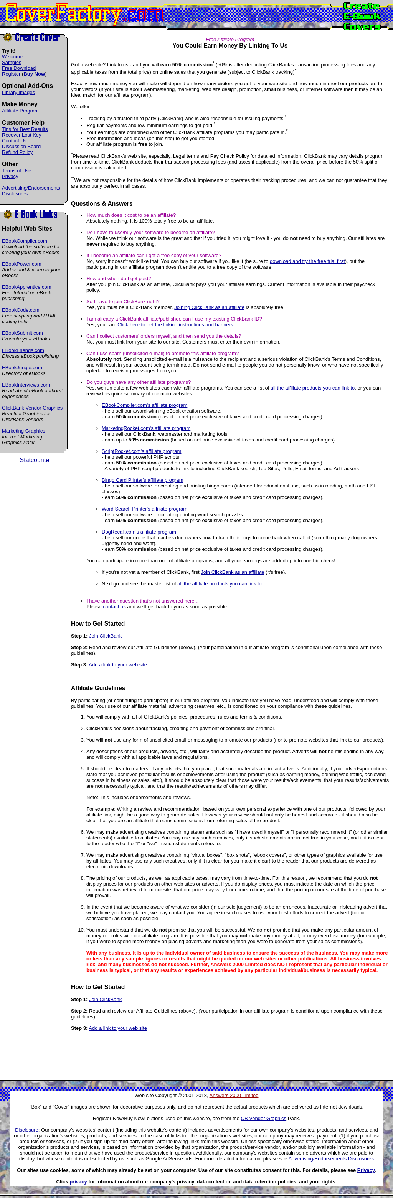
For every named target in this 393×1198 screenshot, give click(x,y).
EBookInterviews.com (26, 385)
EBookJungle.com (22, 367)
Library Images (18, 92)
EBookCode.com (21, 310)
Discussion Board (21, 146)
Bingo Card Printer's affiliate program (142, 480)
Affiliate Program (20, 111)
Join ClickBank (105, 636)
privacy (78, 1182)
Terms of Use (16, 171)
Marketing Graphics (23, 431)
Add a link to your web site (118, 665)
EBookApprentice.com (26, 287)
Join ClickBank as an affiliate (232, 572)
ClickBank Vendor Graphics (32, 408)
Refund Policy (17, 152)
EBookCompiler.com (24, 241)
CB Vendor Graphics (264, 1118)
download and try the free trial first (307, 261)
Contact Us (14, 141)
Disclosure (26, 1130)
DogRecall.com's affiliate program (139, 532)
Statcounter (35, 460)
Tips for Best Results (25, 129)
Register (11, 74)
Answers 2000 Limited (234, 1095)
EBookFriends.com (23, 350)
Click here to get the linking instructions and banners (175, 324)
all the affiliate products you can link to (313, 388)
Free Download (19, 68)
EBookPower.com (21, 264)
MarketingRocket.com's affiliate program (146, 428)
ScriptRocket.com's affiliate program (141, 451)
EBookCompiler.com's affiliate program (144, 405)
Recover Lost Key (21, 135)
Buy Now (34, 74)
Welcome (12, 56)
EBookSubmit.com (22, 333)
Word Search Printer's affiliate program (144, 509)
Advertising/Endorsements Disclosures (331, 1159)
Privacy (10, 176)
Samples (11, 62)
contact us (114, 607)
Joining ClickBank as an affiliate (209, 307)
